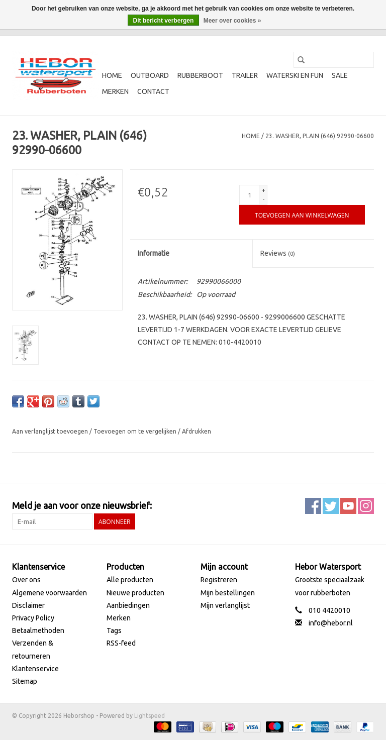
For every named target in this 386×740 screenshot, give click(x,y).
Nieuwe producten (135, 593)
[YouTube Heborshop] (348, 506)
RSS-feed (121, 643)
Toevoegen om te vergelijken (135, 431)
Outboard (150, 75)
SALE (340, 75)
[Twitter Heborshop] (331, 506)
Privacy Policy (33, 618)
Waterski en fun (294, 75)
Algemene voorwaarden (49, 593)
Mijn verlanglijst (225, 605)
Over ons (26, 580)
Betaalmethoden (38, 630)
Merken (115, 91)
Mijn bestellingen (228, 593)
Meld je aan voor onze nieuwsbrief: (82, 505)
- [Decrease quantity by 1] (263, 199)
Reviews (277, 253)
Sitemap (24, 681)
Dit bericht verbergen (163, 20)
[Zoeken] (334, 60)
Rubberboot (200, 75)
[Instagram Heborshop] (366, 506)
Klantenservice (35, 669)
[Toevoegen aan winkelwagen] (301, 215)
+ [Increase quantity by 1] (263, 190)
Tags (114, 630)
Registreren (219, 580)
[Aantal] (249, 195)
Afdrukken (196, 431)
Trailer (245, 75)
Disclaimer (28, 605)
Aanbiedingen (128, 605)
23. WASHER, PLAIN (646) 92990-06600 (319, 136)
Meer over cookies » (232, 20)
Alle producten (130, 580)
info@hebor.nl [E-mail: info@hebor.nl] (331, 623)
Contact (153, 91)
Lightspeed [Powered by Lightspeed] (149, 715)
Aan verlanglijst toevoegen (50, 431)
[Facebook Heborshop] (313, 506)
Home (112, 75)
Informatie (153, 253)
